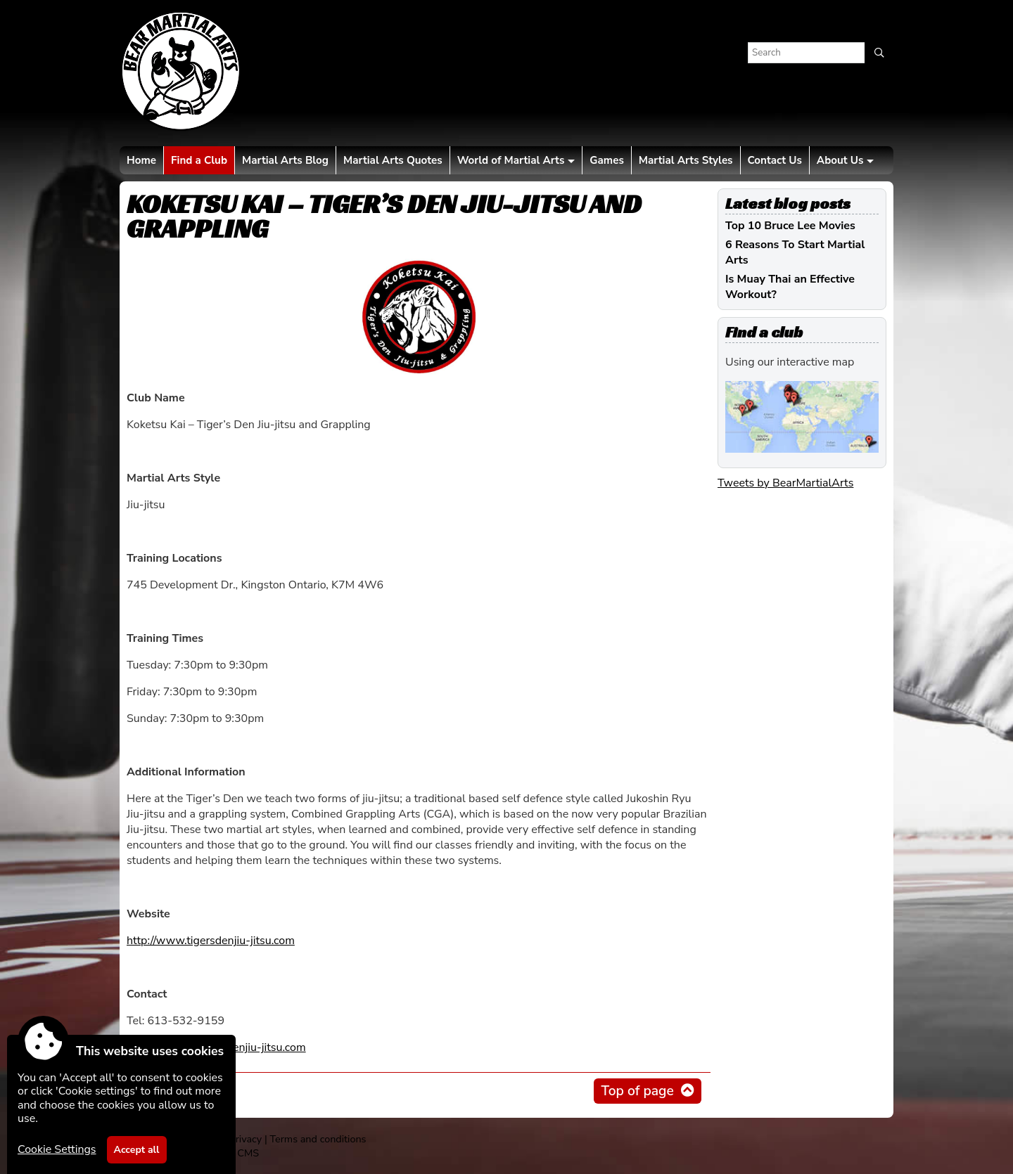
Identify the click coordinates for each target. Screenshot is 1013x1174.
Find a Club (199, 160)
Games (606, 160)
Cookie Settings (57, 1149)
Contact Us (775, 160)
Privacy (245, 1139)
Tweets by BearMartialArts (785, 483)
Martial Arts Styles (686, 160)
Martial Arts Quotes (392, 160)
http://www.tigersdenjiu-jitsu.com (211, 940)
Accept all (137, 1149)
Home (141, 160)
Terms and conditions (317, 1139)
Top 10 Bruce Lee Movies (790, 225)
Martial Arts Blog (285, 160)
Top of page (637, 1091)
